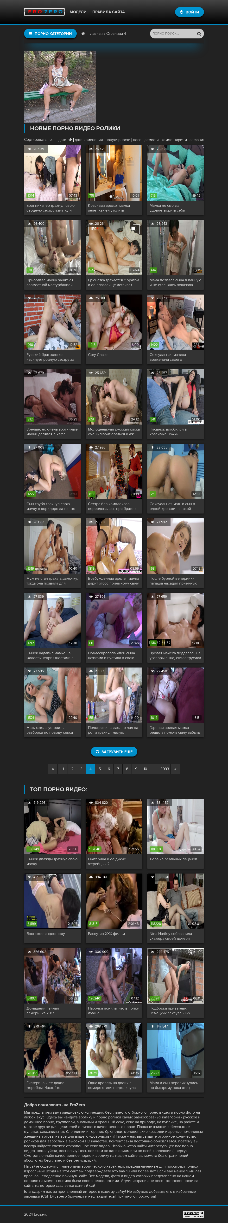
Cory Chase (98, 354)
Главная (96, 33)
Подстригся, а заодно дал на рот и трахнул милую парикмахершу (113, 730)
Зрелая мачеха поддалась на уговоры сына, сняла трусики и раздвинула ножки (175, 655)
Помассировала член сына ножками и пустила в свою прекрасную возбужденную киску (112, 655)
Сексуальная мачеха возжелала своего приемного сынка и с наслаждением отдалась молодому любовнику (171, 357)
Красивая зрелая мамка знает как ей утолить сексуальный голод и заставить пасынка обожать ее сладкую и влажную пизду (113, 208)
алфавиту (198, 139)
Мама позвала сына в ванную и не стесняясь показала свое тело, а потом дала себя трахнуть (175, 282)
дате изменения (89, 139)
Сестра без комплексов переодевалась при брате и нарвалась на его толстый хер (112, 506)
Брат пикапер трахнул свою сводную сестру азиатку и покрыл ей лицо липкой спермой (50, 208)
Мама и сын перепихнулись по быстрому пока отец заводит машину (174, 1085)
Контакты (141, 12)
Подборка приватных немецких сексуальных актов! (170, 1011)
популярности (118, 139)
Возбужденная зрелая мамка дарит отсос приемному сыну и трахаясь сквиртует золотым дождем (113, 581)
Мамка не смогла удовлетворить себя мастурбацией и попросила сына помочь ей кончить (173, 208)
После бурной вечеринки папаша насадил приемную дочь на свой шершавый (173, 581)
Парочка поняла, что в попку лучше (113, 1011)
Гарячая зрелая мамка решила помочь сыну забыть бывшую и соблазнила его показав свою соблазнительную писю (175, 730)
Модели (78, 12)
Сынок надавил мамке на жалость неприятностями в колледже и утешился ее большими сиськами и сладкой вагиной (50, 655)
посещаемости (146, 139)
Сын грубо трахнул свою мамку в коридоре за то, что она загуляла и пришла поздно (50, 506)
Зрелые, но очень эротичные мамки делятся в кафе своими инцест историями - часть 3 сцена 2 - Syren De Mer (52, 432)
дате (62, 139)
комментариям (174, 139)
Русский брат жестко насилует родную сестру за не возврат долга (50, 357)
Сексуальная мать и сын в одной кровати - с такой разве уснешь (172, 506)
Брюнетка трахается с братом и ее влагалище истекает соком (113, 282)
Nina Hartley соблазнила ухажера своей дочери (171, 936)
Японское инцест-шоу (45, 933)
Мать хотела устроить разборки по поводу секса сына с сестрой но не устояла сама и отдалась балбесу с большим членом (52, 730)
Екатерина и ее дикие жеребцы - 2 (107, 861)
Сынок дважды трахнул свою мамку (51, 861)
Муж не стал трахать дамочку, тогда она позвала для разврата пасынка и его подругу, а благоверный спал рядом (52, 581)
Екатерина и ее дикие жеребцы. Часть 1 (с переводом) (45, 1085)
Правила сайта (108, 12)
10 (145, 769)
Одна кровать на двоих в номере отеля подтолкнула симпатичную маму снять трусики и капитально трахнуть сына (112, 1085)
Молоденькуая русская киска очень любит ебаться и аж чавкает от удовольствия (114, 432)
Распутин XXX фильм (106, 933)
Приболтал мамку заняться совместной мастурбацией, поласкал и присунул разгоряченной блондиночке (52, 282)
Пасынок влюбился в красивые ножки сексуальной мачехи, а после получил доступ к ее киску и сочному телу (175, 432)
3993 (164, 769)
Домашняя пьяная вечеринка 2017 (42, 1011)
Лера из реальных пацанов (173, 859)
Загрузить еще (114, 752)
